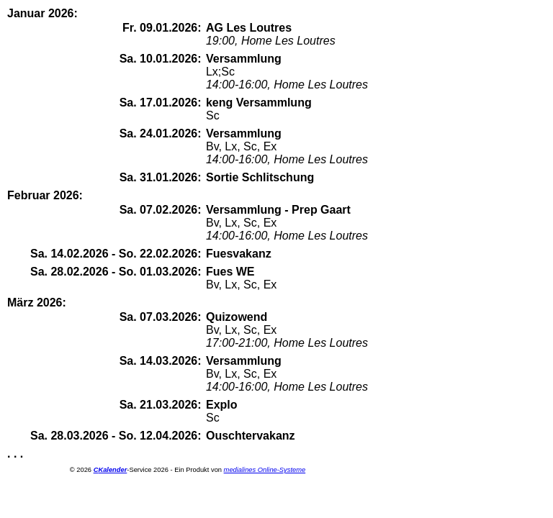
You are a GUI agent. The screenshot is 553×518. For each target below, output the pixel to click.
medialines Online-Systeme (265, 469)
